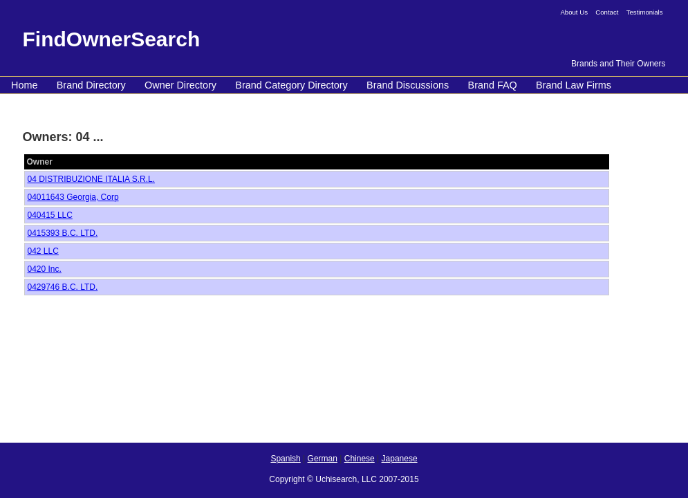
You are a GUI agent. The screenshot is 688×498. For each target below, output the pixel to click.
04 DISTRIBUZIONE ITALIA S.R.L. (92, 179)
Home (24, 85)
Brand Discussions (407, 85)
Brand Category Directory (291, 85)
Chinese (359, 458)
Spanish (285, 458)
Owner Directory (180, 85)
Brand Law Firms (573, 85)
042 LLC (43, 251)
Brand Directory (91, 85)
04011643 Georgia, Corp (73, 197)
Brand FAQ (492, 85)
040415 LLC (50, 215)
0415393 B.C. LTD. (63, 233)
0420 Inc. (45, 269)
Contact (606, 12)
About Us (573, 12)
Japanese (400, 458)
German (322, 458)
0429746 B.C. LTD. (63, 287)
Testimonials (644, 12)
